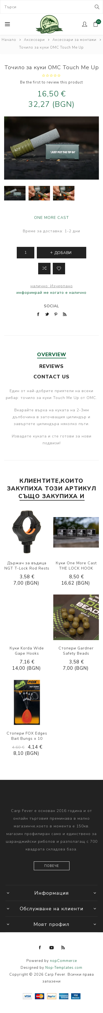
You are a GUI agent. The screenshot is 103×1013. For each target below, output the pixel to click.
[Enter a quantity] (25, 252)
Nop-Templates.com (63, 967)
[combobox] (51, 7)
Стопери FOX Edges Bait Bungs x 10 (27, 736)
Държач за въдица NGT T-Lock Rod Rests (26, 565)
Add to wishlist (59, 268)
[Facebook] (40, 947)
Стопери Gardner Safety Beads (76, 651)
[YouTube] (51, 947)
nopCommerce (63, 960)
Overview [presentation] (51, 354)
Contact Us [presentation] (51, 376)
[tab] (51, 354)
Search (96, 7)
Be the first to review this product (51, 82)
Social (51, 306)
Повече (51, 866)
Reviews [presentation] (51, 366)
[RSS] (63, 947)
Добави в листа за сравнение (44, 268)
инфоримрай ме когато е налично (51, 292)
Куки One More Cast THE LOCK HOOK (76, 565)
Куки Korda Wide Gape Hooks (27, 651)
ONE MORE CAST (51, 217)
